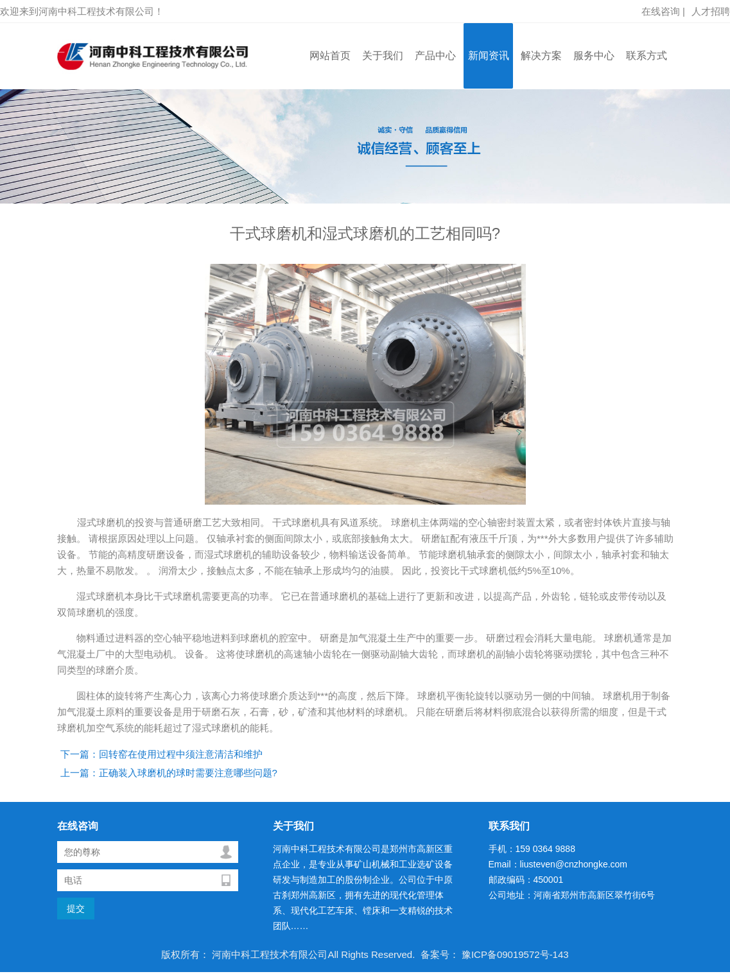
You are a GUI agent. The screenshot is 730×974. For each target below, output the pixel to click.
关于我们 (382, 55)
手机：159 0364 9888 (532, 849)
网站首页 (330, 55)
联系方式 (646, 55)
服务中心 (593, 55)
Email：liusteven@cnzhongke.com (558, 864)
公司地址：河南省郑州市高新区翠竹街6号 (572, 895)
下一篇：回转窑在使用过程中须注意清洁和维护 (161, 754)
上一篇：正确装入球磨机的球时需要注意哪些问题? (168, 772)
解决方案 (541, 55)
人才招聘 (710, 11)
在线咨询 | (663, 11)
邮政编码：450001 (526, 879)
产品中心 (435, 55)
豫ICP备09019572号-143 (514, 954)
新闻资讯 (488, 55)
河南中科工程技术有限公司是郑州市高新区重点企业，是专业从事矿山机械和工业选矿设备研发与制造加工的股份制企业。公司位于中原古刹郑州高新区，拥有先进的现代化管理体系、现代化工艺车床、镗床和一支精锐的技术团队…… (363, 887)
